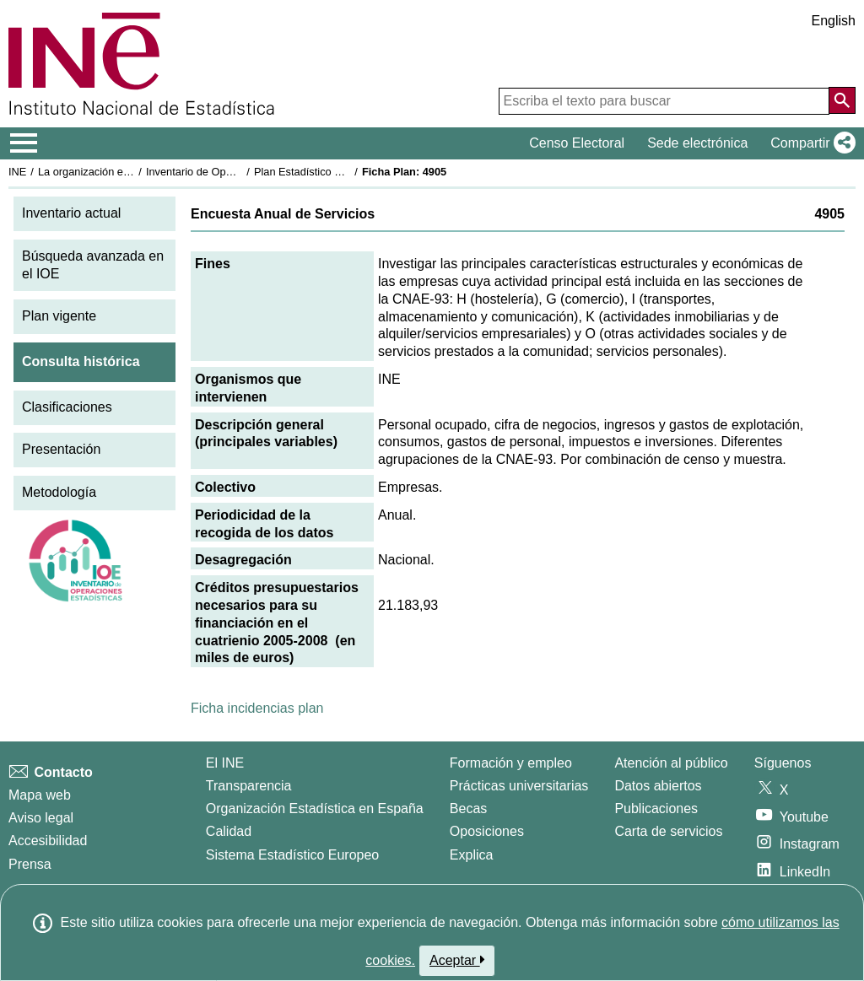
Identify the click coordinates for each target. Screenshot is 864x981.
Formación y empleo (511, 763)
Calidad (228, 831)
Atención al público (670, 763)
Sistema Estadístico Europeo (292, 855)
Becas (468, 808)
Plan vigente (59, 316)
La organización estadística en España (131, 171)
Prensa (29, 864)
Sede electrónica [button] (697, 143)
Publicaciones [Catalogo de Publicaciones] (656, 808)
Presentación (61, 449)
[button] (810, 143)
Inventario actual (71, 213)
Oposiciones (487, 831)
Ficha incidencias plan (257, 708)
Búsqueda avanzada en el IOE (93, 265)
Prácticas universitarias (519, 786)
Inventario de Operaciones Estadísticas (240, 171)
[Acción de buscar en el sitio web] (842, 100)
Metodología (59, 492)
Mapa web (39, 795)
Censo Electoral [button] (576, 143)
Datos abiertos (657, 786)
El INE (225, 763)
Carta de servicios (668, 831)
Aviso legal (40, 818)
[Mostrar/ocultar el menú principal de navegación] (24, 143)
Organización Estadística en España (315, 808)
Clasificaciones (67, 407)
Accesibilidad (47, 840)
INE (17, 171)
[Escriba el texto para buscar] (664, 101)
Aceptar (456, 960)
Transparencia (249, 786)
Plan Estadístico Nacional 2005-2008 (342, 171)
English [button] (834, 20)
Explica (472, 855)
